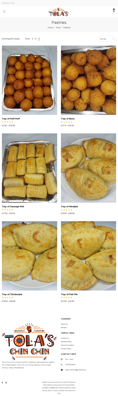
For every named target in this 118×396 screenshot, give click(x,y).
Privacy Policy (66, 349)
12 (35, 39)
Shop (58, 27)
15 (39, 39)
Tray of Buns (68, 119)
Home (50, 27)
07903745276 (70, 364)
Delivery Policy (66, 342)
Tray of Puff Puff (11, 119)
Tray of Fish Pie (69, 294)
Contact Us (65, 338)
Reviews (64, 327)
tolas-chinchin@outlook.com (75, 370)
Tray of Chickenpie (12, 294)
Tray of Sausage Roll (13, 206)
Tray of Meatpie (69, 206)
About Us (64, 324)
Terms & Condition (67, 345)
